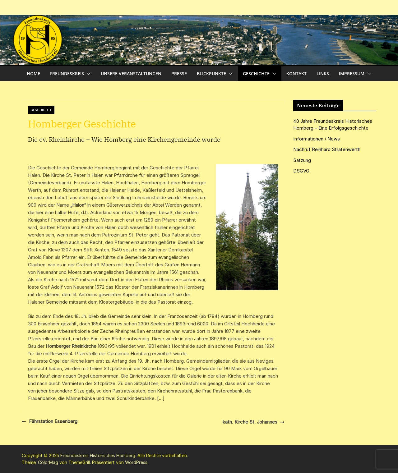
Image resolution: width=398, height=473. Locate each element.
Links (323, 73)
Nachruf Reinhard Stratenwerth (326, 149)
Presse (179, 73)
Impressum (351, 73)
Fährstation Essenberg (49, 421)
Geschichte (256, 73)
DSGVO (301, 171)
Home (33, 73)
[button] (87, 73)
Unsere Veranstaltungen (131, 73)
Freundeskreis (67, 73)
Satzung (302, 160)
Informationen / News (316, 139)
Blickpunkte (211, 73)
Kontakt (296, 73)
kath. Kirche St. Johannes (254, 422)
